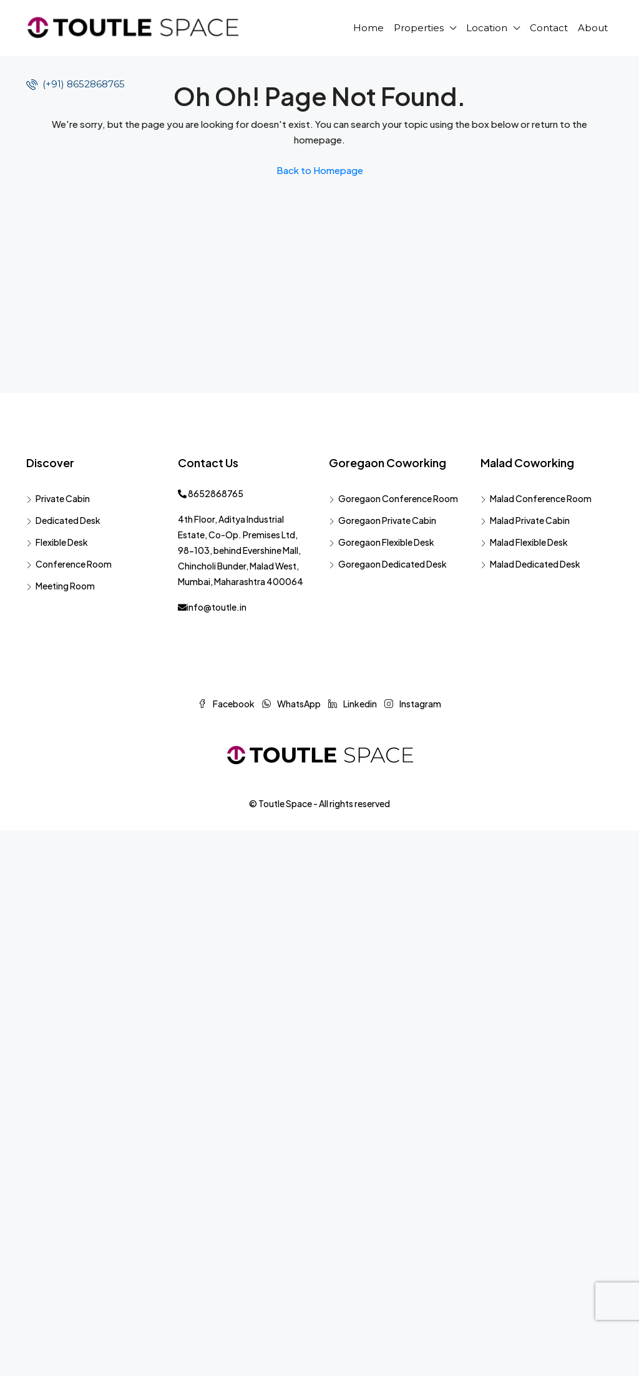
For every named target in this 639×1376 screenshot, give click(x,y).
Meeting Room (65, 585)
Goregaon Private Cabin (387, 520)
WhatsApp (292, 703)
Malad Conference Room (541, 498)
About (593, 28)
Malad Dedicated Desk (535, 563)
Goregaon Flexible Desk (386, 542)
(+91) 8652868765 (75, 84)
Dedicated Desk (68, 520)
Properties (419, 28)
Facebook (227, 703)
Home (368, 28)
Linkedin (353, 703)
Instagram (412, 703)
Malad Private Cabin (530, 520)
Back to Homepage (319, 170)
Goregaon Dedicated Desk (392, 563)
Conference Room (74, 563)
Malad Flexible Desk (529, 542)
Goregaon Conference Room (398, 498)
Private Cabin (63, 498)
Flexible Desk (62, 542)
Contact (549, 28)
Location (486, 28)
